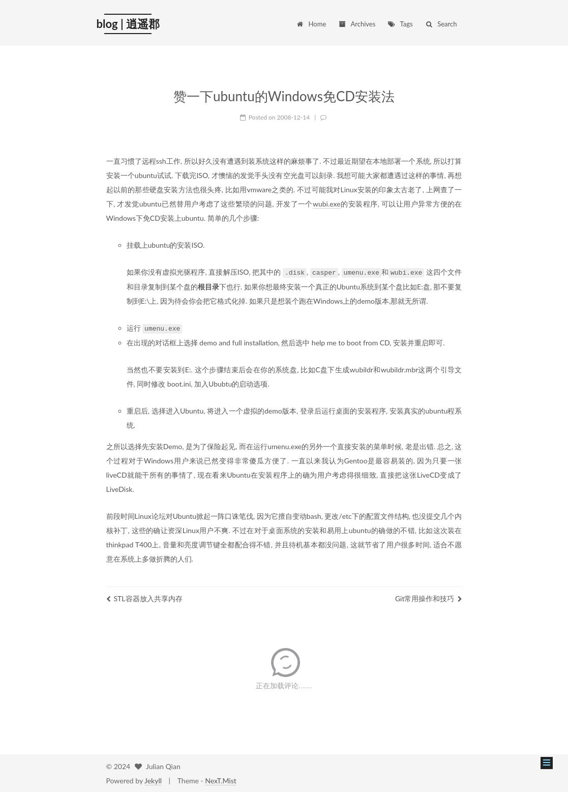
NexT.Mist (220, 779)
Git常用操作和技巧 (428, 597)
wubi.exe (327, 203)
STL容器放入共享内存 (144, 597)
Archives (356, 24)
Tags (400, 24)
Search (441, 24)
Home (311, 24)
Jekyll (153, 779)
